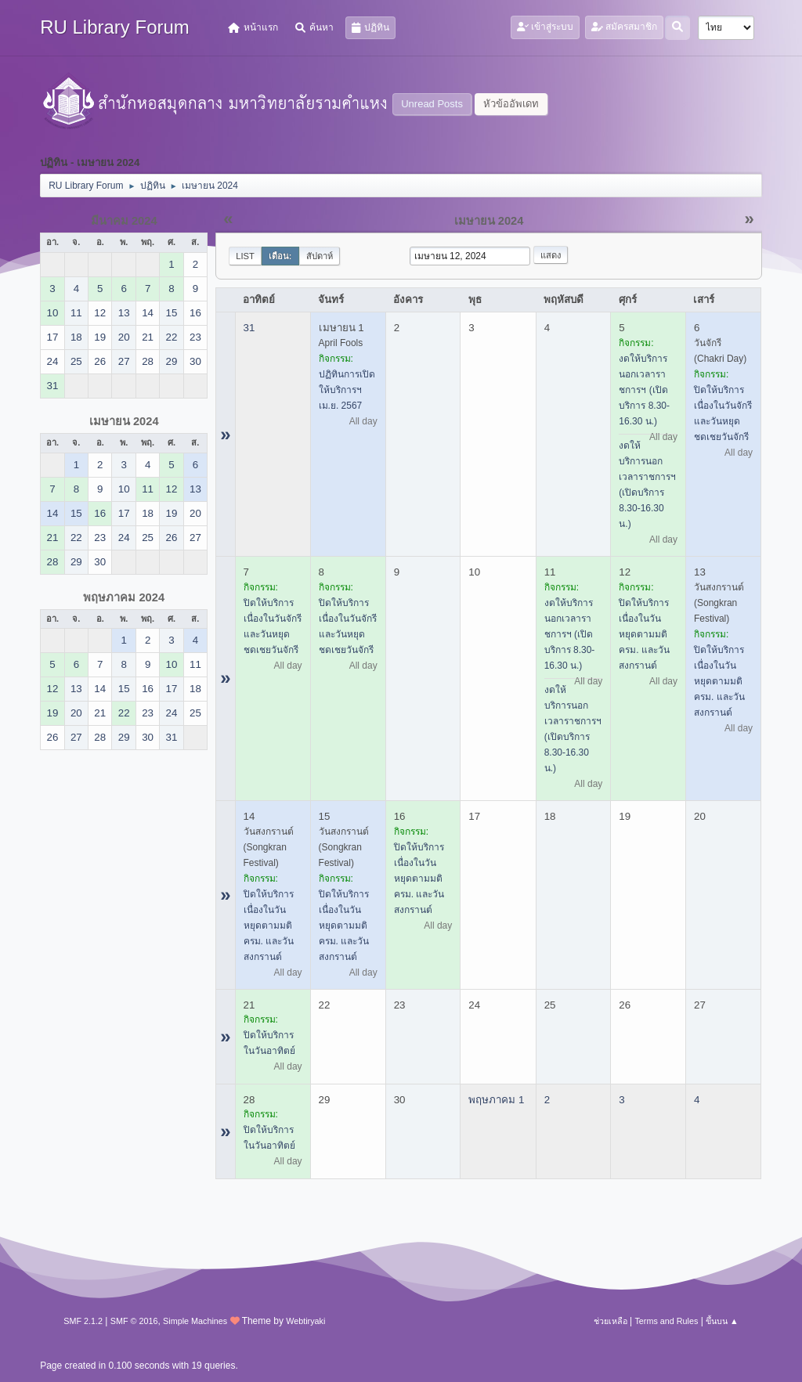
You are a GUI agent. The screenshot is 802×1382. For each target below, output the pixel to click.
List (245, 256)
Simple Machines (195, 1321)
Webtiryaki (305, 1321)
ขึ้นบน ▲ (722, 1321)
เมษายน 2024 (124, 421)
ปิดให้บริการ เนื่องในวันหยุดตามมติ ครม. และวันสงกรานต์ (644, 634)
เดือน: (280, 256)
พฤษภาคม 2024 (123, 597)
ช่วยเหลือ (610, 1321)
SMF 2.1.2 (83, 1321)
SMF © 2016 (134, 1321)
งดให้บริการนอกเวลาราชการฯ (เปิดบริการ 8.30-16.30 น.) (644, 390)
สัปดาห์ (319, 256)
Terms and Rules (666, 1321)
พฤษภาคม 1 (496, 1100)
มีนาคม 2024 (124, 221)
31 (249, 328)
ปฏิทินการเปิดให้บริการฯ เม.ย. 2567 (347, 390)
